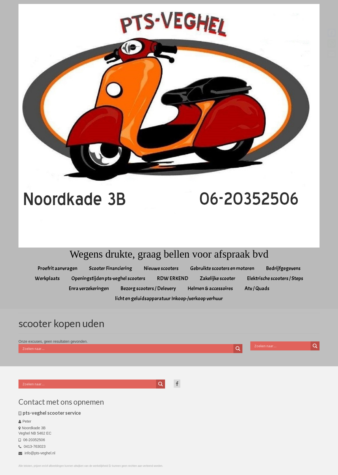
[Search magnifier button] (237, 348)
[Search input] (127, 348)
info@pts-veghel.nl (36, 453)
